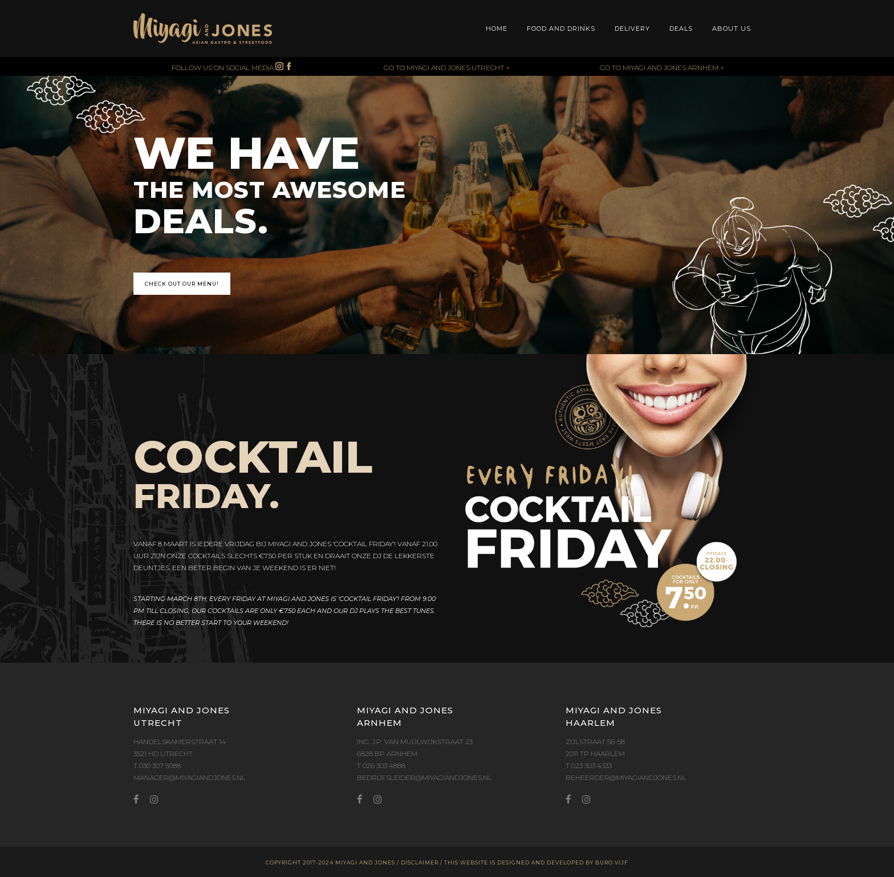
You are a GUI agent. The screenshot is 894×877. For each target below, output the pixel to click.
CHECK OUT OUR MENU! (182, 284)
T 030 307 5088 (157, 765)
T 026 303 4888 (381, 765)
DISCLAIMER (419, 862)
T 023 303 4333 (589, 765)
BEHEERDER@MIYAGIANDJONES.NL (626, 777)
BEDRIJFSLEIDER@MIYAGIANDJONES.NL (424, 777)
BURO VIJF (611, 862)
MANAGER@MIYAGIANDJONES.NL (189, 777)
